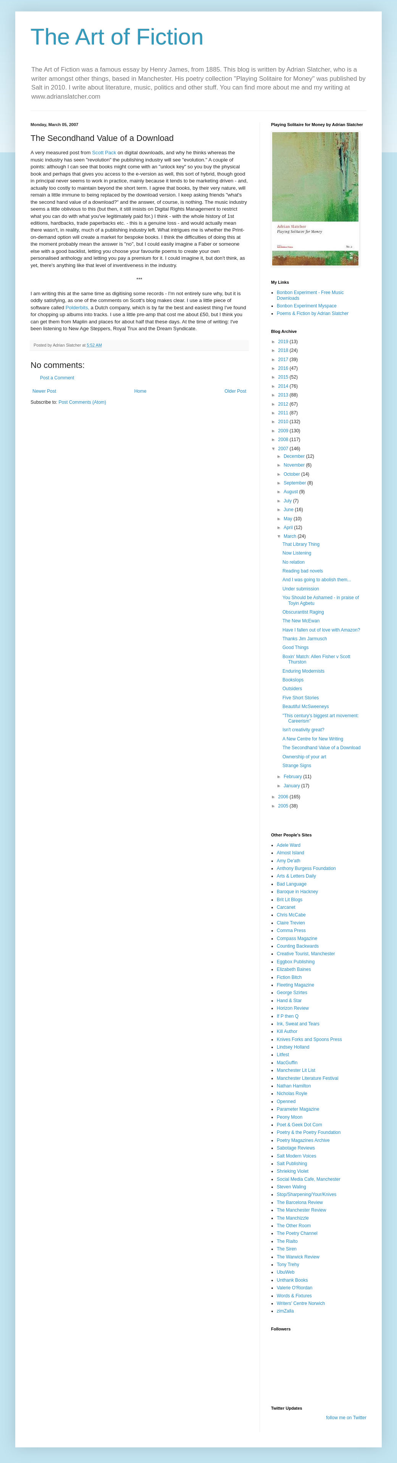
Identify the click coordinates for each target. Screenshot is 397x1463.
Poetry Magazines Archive (303, 1140)
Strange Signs (296, 765)
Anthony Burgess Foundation (306, 868)
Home (140, 391)
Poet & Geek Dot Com (299, 1124)
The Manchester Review (301, 1210)
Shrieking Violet (292, 1171)
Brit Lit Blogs (289, 899)
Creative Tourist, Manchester (306, 953)
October (292, 474)
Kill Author (287, 1031)
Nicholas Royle (292, 1093)
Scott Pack (104, 152)
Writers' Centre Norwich (301, 1303)
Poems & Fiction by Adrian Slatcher (313, 313)
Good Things (295, 647)
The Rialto (287, 1241)
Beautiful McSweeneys (305, 706)
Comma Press (291, 930)
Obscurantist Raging (303, 612)
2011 (284, 413)
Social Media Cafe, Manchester (309, 1179)
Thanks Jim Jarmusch (304, 638)
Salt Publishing (292, 1163)
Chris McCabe (291, 915)
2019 (284, 341)
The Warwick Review (298, 1257)
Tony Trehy (288, 1264)
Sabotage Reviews (296, 1148)
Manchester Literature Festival (307, 1078)
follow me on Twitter (346, 1417)
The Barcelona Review (300, 1202)
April (289, 527)
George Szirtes (292, 992)
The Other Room (294, 1225)
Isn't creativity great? (303, 729)
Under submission (300, 589)
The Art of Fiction (117, 37)
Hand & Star (289, 1000)
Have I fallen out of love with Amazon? (321, 630)
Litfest (283, 1054)
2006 (284, 796)
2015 (284, 377)
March (291, 536)
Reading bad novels (302, 571)
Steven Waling (291, 1187)
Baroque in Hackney (297, 891)
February (293, 776)
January (292, 785)
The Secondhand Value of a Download (321, 747)
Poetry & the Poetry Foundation (309, 1132)
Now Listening (296, 553)
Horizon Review (293, 1008)
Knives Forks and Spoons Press (309, 1039)
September (295, 483)
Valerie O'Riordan (294, 1287)
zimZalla (285, 1311)
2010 (284, 421)
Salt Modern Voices (296, 1156)
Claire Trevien (291, 923)
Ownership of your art (304, 756)
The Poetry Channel (297, 1233)
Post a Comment (57, 378)
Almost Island (290, 852)
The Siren (287, 1249)
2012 (284, 404)
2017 (284, 359)
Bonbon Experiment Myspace (307, 306)
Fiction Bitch (289, 977)
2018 (284, 350)
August (291, 491)
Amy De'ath (288, 860)
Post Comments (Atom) (82, 402)
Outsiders (292, 688)
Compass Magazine (297, 938)
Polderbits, (77, 307)
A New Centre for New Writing (312, 739)
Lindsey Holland (293, 1047)
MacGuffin (287, 1062)
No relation (293, 562)
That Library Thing (301, 544)
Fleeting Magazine (295, 985)
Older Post (235, 391)
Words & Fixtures (294, 1295)
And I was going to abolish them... (316, 579)
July (288, 501)
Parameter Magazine (298, 1109)
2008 (284, 439)
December (295, 456)
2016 (284, 368)
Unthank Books (292, 1280)
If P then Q (288, 1016)
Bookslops (292, 680)
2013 (284, 395)
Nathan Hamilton (294, 1086)
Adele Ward (288, 845)
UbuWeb (285, 1272)
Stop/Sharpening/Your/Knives (306, 1194)
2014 (284, 386)
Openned (286, 1101)
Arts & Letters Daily (296, 876)
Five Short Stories (300, 697)
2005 (284, 806)
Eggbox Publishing (296, 961)
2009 (284, 430)
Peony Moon (289, 1117)
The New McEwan (301, 621)
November (295, 465)
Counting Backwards (298, 946)
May (289, 518)
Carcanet (286, 907)
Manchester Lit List (296, 1070)
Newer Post (44, 391)
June (289, 509)
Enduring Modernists (303, 671)
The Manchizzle (293, 1218)
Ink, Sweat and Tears (298, 1023)
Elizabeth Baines (294, 969)
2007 (284, 448)
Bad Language (292, 884)
